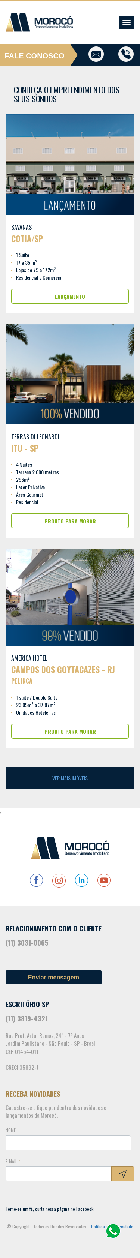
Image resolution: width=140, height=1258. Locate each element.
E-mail (13, 1161)
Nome (11, 1130)
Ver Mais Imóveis (70, 778)
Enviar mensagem (53, 977)
